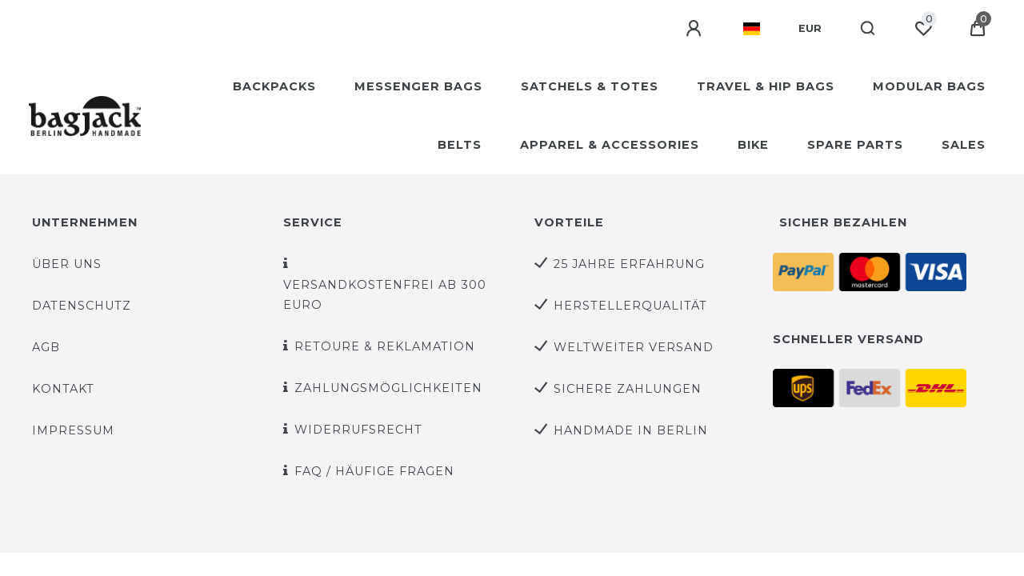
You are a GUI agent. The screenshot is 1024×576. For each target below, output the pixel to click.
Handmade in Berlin (631, 430)
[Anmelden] (695, 29)
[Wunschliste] (923, 29)
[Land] (751, 29)
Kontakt (63, 389)
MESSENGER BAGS (418, 86)
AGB (46, 347)
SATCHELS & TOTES (589, 86)
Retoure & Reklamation (384, 346)
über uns (67, 264)
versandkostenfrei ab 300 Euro (384, 295)
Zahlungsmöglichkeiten (388, 388)
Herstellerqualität (630, 305)
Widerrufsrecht (358, 429)
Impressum (73, 430)
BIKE (753, 145)
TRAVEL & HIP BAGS (765, 86)
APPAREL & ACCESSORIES (609, 145)
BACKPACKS (274, 86)
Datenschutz (81, 305)
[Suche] (868, 29)
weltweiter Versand (634, 347)
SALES (964, 145)
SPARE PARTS (855, 145)
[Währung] (810, 29)
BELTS (460, 145)
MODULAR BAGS (929, 86)
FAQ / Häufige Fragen (374, 471)
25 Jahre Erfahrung (629, 264)
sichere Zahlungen (628, 389)
